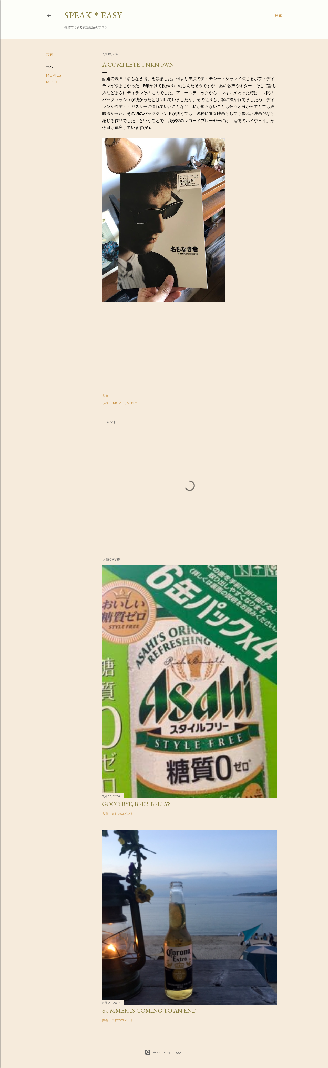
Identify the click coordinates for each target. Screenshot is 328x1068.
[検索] (278, 15)
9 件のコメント (122, 813)
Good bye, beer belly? (136, 804)
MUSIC (52, 82)
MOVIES (53, 75)
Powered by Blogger (164, 1052)
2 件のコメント (122, 1020)
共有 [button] (49, 54)
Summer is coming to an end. (150, 1010)
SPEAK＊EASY (93, 15)
